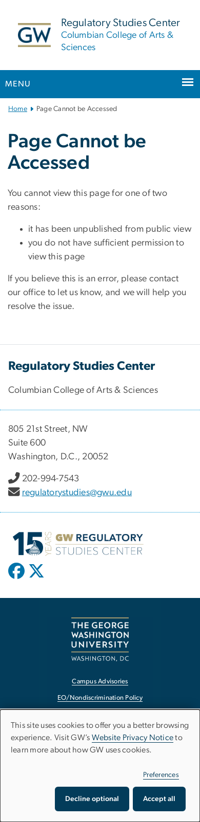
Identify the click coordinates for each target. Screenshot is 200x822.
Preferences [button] (161, 775)
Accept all (159, 799)
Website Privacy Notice (133, 738)
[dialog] (100, 765)
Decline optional (92, 799)
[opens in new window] (17, 578)
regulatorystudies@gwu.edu (77, 492)
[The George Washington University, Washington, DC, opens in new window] (100, 639)
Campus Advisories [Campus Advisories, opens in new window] (100, 681)
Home (17, 109)
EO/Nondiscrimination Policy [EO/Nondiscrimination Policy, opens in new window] (100, 698)
